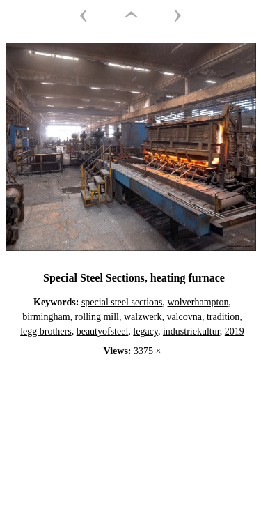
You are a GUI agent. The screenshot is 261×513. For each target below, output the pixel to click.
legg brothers (45, 331)
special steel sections (122, 302)
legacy (145, 331)
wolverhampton (198, 302)
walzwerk (142, 317)
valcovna (184, 317)
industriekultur (191, 331)
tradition (223, 317)
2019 (234, 331)
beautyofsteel (103, 331)
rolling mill (97, 317)
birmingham (46, 317)
